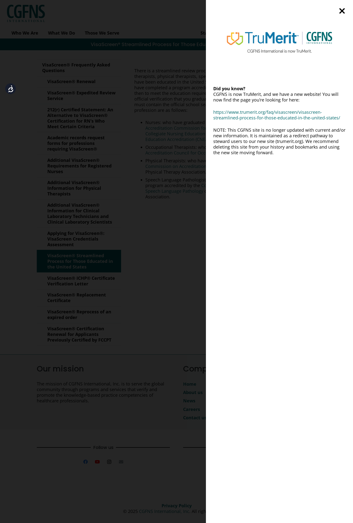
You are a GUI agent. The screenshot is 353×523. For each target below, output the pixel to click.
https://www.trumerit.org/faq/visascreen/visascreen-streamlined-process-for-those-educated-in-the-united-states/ (276, 115)
